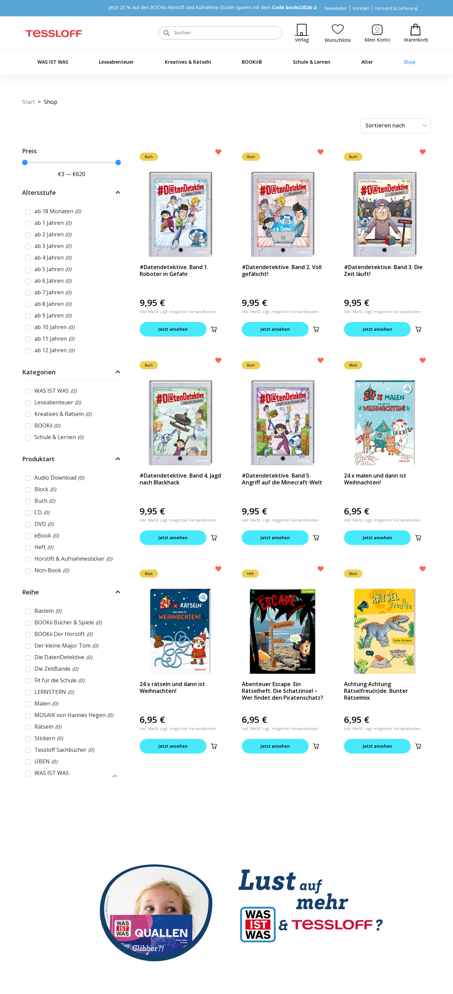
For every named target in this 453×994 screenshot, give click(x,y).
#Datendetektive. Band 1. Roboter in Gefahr (174, 270)
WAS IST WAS (52, 62)
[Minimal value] (71, 162)
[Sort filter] (395, 125)
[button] (213, 329)
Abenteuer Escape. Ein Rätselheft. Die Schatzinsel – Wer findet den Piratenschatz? (282, 690)
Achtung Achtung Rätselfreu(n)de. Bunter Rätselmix (376, 690)
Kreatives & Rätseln (188, 62)
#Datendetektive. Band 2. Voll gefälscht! (282, 270)
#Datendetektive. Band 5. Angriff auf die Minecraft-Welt (282, 479)
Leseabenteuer (116, 62)
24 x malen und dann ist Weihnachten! (375, 479)
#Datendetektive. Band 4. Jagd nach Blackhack (180, 479)
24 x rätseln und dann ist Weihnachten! (172, 687)
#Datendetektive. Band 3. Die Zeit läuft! (383, 270)
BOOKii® (252, 62)
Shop (410, 62)
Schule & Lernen (311, 62)
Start (28, 102)
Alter (367, 62)
